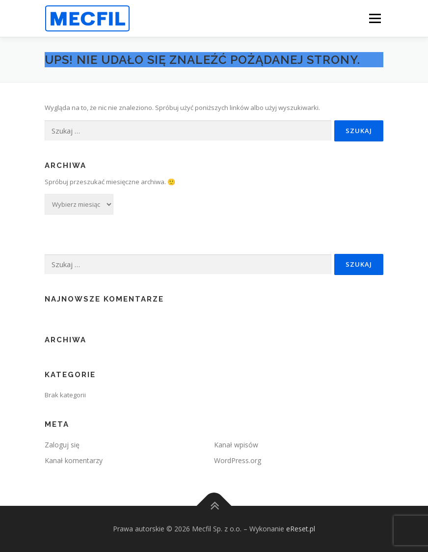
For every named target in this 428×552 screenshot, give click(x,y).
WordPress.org (237, 460)
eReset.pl (300, 528)
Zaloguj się (62, 444)
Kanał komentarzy (74, 460)
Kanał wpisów (236, 444)
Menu (374, 18)
